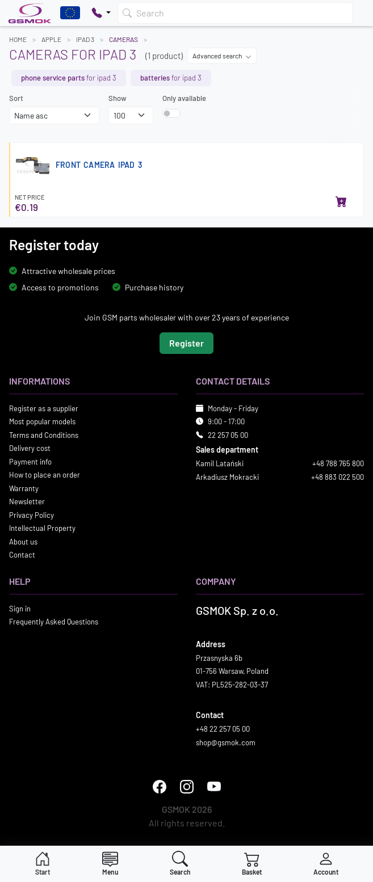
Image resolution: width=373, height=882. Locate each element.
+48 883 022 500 (337, 477)
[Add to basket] (341, 202)
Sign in (20, 608)
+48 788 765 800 (338, 463)
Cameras (123, 39)
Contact (22, 554)
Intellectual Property (42, 528)
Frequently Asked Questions (53, 621)
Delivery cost (30, 448)
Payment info (30, 461)
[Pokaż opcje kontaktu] (101, 13)
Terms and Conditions (43, 435)
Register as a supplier (43, 408)
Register (186, 342)
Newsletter (27, 501)
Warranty (24, 488)
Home (18, 39)
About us (23, 541)
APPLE (51, 39)
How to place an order (44, 474)
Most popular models (42, 421)
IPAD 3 (85, 39)
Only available (184, 98)
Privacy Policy (31, 515)
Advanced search (222, 56)
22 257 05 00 (228, 435)
